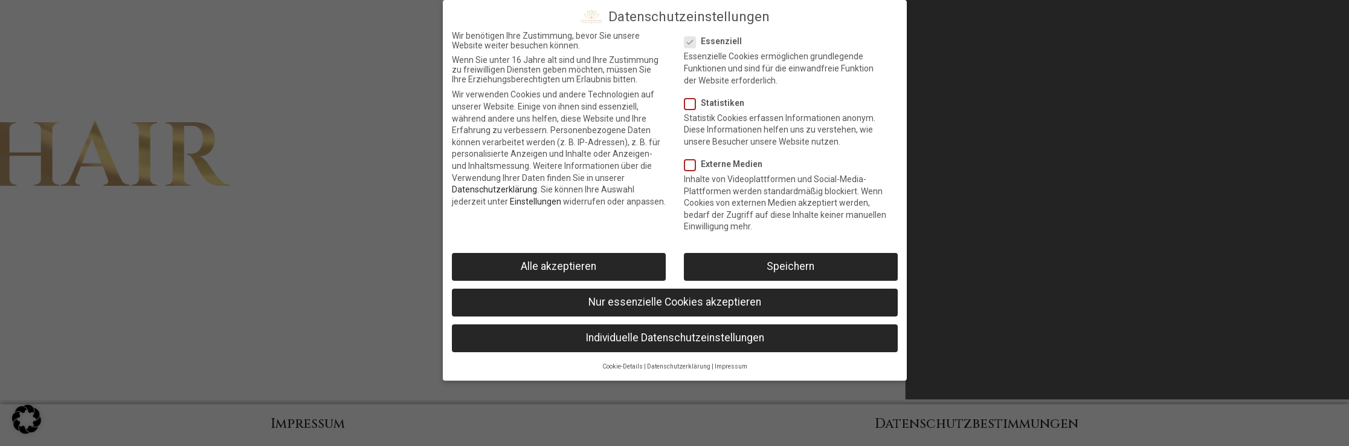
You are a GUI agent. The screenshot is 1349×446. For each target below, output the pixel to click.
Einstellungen (535, 201)
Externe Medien (727, 164)
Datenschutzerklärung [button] (678, 366)
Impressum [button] (731, 366)
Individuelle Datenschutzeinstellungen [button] (674, 338)
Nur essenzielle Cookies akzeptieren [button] (674, 302)
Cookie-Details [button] (622, 366)
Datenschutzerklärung (494, 189)
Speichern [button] (790, 266)
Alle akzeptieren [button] (558, 266)
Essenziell (717, 41)
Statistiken (718, 103)
